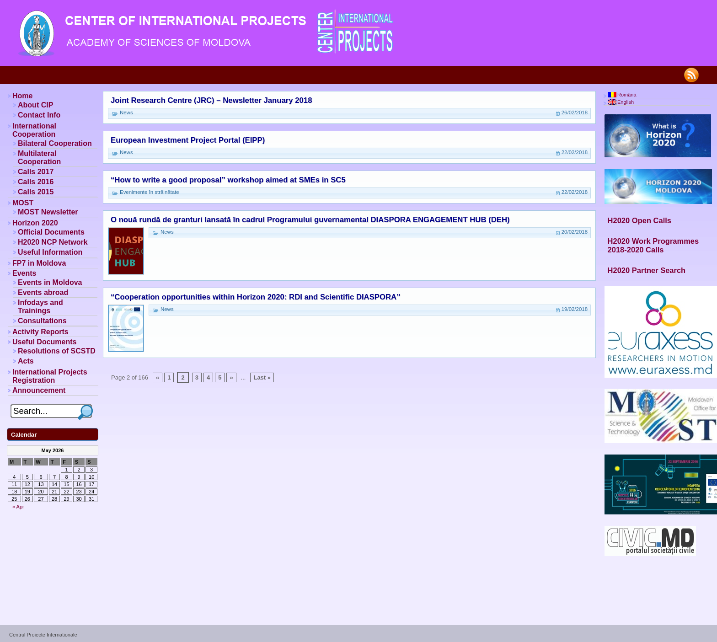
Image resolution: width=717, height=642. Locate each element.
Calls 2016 (36, 182)
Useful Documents (44, 342)
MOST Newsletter (48, 212)
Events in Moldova (50, 282)
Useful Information (50, 252)
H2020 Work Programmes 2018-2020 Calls (653, 245)
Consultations (42, 321)
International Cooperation (34, 130)
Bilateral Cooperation (55, 143)
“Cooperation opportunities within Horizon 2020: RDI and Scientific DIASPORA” (256, 297)
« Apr (18, 506)
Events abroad (43, 292)
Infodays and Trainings (40, 307)
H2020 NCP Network (53, 242)
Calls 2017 (36, 172)
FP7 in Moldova (39, 263)
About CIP (35, 105)
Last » (262, 377)
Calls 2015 (36, 192)
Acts (26, 361)
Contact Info (39, 115)
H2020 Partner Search (647, 270)
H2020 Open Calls (639, 220)
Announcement (38, 390)
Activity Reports (40, 332)
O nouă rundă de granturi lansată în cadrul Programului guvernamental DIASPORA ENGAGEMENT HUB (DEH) (310, 219)
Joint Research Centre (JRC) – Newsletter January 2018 (211, 100)
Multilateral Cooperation (39, 158)
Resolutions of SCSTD (57, 351)
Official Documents (51, 232)
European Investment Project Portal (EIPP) (188, 140)
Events (24, 273)
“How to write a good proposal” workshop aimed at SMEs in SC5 (228, 180)
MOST (22, 203)
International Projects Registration (49, 376)
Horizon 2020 (35, 223)
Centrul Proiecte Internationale (43, 634)
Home (22, 96)
